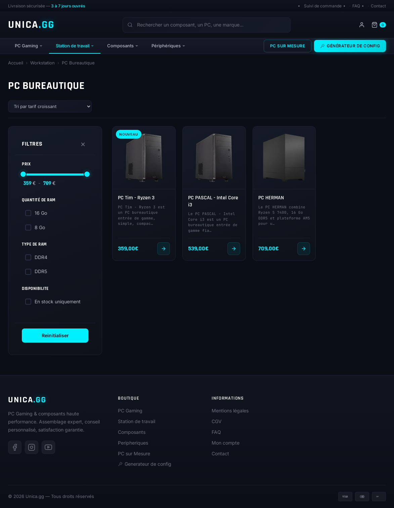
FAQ (356, 5)
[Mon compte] (362, 25)
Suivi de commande (323, 5)
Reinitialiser (55, 335)
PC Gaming (26, 45)
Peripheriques (133, 443)
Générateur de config (350, 45)
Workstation (42, 62)
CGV (217, 421)
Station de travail (72, 45)
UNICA (31, 24)
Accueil (15, 62)
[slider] (23, 174)
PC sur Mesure (287, 45)
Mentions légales (230, 410)
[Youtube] (48, 447)
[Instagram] (31, 447)
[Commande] (50, 106)
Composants (120, 45)
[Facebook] (14, 447)
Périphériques (166, 45)
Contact (378, 5)
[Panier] (378, 25)
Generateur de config (144, 464)
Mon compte (225, 443)
